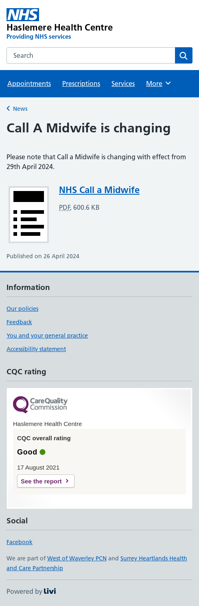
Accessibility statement (36, 349)
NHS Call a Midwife (99, 189)
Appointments (29, 83)
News (20, 108)
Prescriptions (81, 83)
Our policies (22, 308)
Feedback (19, 322)
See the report (41, 481)
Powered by (31, 591)
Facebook (20, 542)
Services (123, 83)
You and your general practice (47, 335)
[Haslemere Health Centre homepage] (62, 24)
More (159, 83)
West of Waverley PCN (77, 558)
